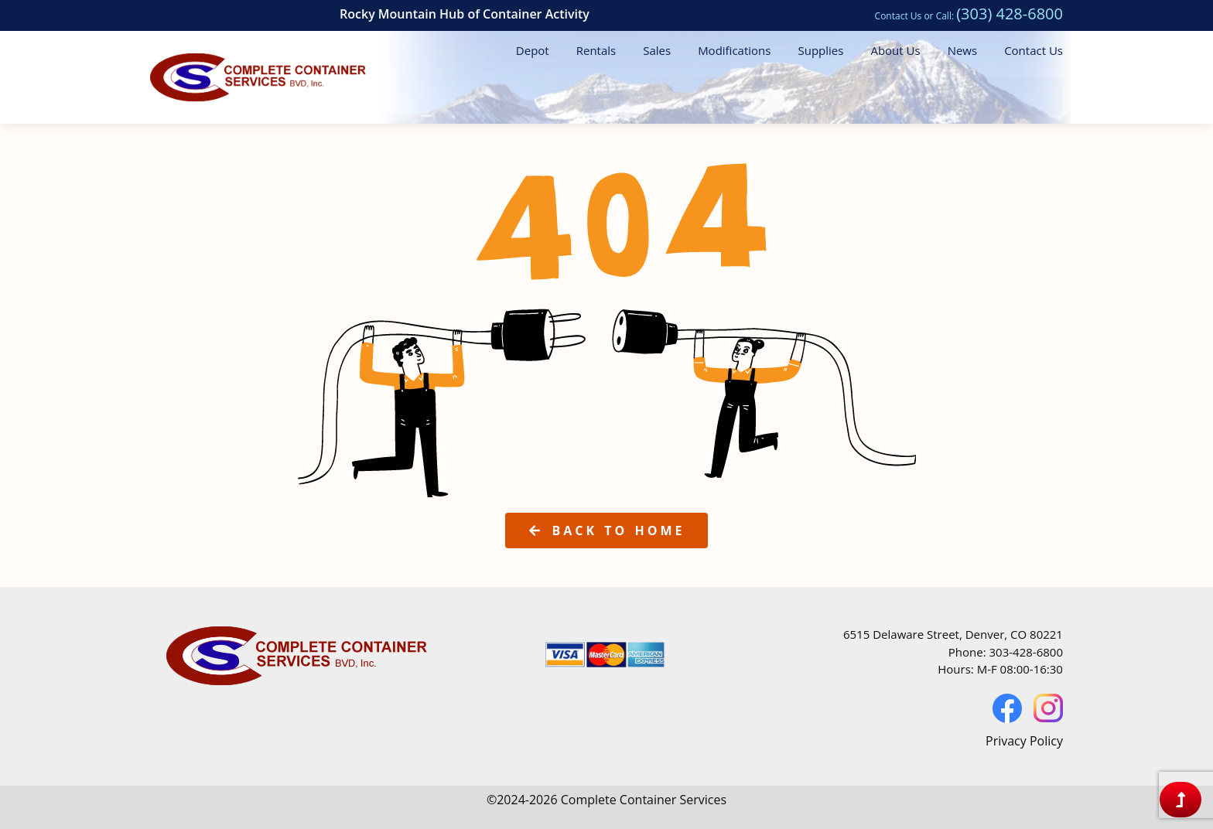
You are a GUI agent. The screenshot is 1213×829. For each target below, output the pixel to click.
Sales (657, 50)
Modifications (734, 50)
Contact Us (898, 15)
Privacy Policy (1024, 740)
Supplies (820, 50)
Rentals (596, 50)
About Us (895, 50)
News (963, 50)
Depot (532, 50)
